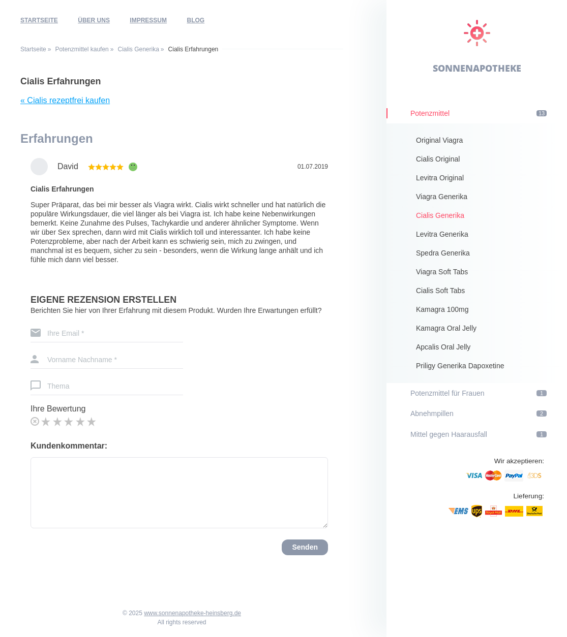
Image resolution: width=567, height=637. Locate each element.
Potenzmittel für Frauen (478, 393)
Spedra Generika (443, 253)
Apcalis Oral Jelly (443, 347)
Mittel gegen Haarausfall (478, 434)
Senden (305, 547)
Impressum (148, 20)
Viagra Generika (441, 197)
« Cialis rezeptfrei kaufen (65, 100)
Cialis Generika (138, 49)
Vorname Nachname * (82, 359)
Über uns (94, 20)
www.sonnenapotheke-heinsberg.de (192, 613)
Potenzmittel (478, 113)
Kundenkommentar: (69, 445)
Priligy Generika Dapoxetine (460, 366)
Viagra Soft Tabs (442, 272)
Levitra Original (440, 178)
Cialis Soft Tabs (440, 290)
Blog (196, 20)
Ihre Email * (65, 333)
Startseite (39, 20)
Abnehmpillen (478, 413)
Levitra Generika (442, 234)
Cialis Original (438, 159)
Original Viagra (439, 140)
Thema (58, 386)
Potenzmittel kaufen (81, 49)
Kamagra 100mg (442, 309)
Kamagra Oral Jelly (446, 328)
